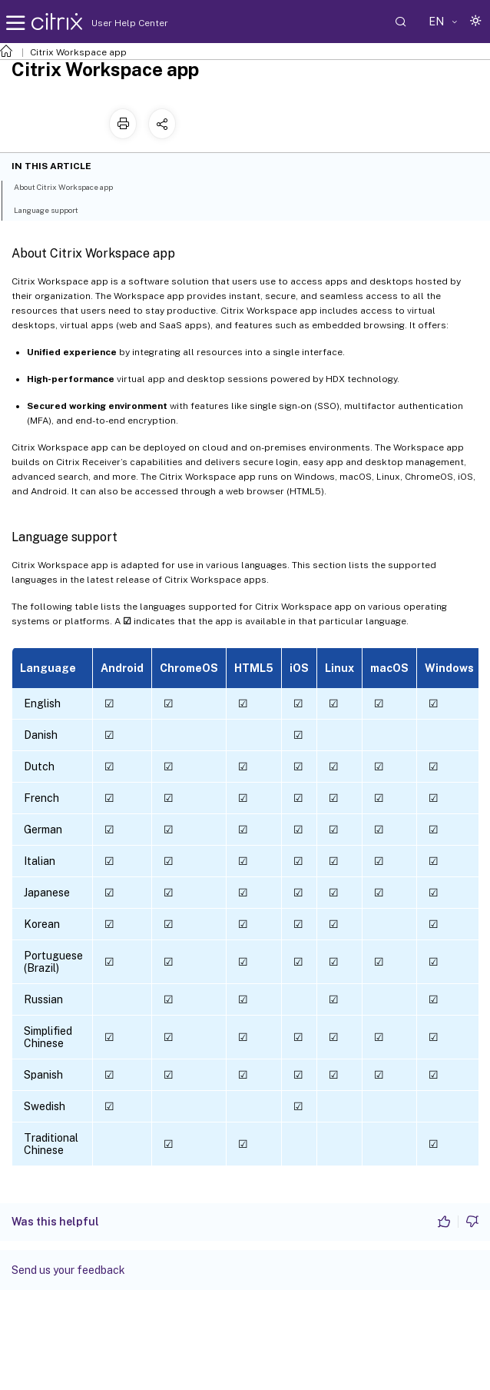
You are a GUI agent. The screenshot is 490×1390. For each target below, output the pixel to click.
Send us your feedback (68, 1270)
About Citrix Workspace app (72, 186)
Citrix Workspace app (78, 52)
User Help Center (126, 23)
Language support (54, 209)
